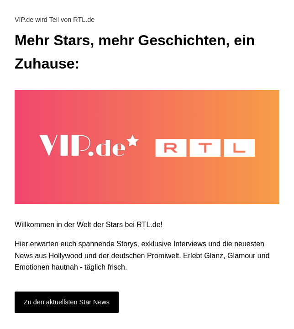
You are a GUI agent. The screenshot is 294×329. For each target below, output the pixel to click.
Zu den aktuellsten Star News (67, 302)
